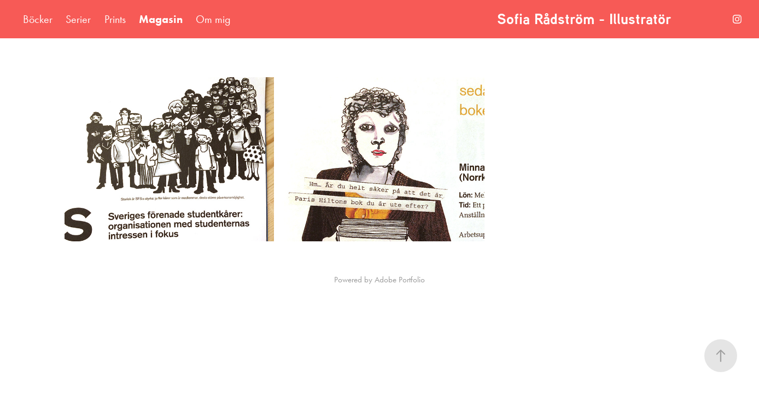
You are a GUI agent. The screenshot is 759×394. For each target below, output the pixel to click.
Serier (78, 19)
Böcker (37, 19)
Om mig (213, 19)
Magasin (161, 19)
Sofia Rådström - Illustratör (586, 19)
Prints (115, 19)
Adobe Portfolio (400, 280)
